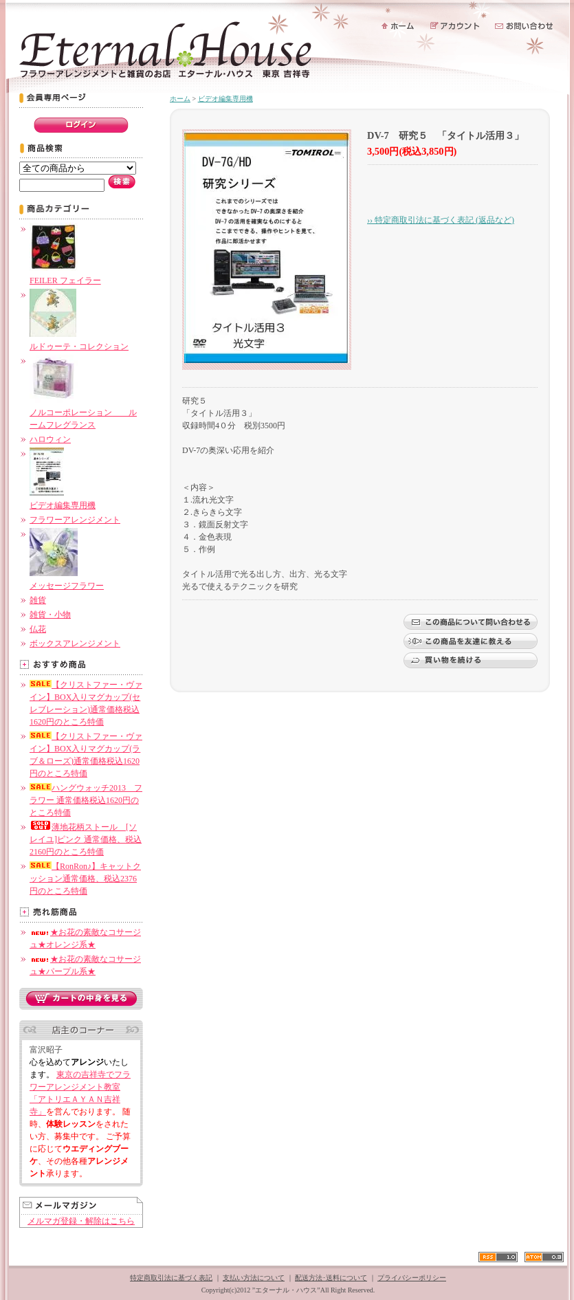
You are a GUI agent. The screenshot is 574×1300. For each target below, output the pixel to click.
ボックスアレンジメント (75, 643)
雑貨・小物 (50, 614)
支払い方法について (254, 1277)
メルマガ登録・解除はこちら (81, 1221)
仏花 (38, 629)
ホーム (180, 98)
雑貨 (38, 600)
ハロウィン (50, 439)
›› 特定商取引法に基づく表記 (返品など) (440, 220)
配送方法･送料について (331, 1277)
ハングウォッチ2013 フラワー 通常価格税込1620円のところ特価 (86, 800)
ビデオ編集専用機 (225, 98)
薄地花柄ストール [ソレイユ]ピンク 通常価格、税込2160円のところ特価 (86, 839)
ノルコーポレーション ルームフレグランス (83, 412)
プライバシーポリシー (411, 1277)
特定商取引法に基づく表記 (171, 1277)
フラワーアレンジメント (75, 520)
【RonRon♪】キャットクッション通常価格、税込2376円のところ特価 (85, 878)
